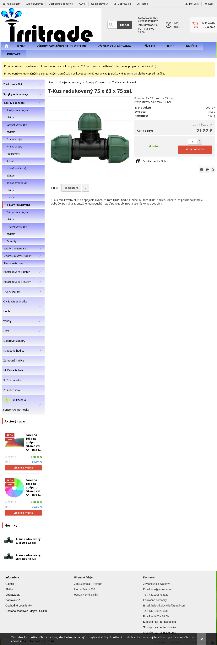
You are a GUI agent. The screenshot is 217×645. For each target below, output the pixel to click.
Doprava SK (12, 594)
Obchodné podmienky (18, 605)
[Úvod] (50, 25)
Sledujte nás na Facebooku (159, 621)
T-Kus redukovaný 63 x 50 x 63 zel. (28, 541)
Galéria (9, 583)
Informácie (12, 577)
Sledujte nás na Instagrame (159, 632)
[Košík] (203, 25)
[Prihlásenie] (174, 25)
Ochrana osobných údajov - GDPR (26, 610)
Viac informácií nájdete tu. (38, 641)
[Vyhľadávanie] (112, 25)
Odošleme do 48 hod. (156, 161)
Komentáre (71, 187)
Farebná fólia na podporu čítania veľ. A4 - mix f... (33, 442)
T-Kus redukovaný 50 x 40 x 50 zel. (28, 557)
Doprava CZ (12, 600)
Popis (54, 187)
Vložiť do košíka (23, 467)
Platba (9, 589)
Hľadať (124, 25)
